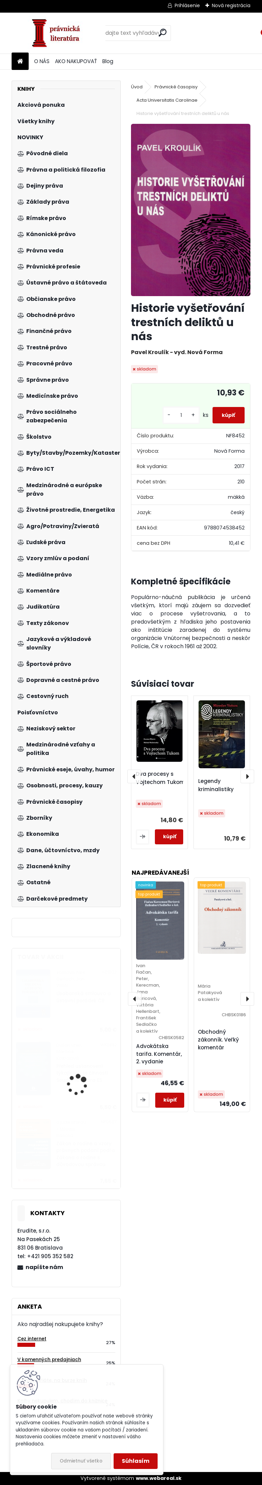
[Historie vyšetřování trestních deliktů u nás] (190, 210)
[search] (162, 33)
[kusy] (171, 415)
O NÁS (41, 61)
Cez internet (31, 1339)
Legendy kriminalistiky (216, 785)
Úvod (137, 87)
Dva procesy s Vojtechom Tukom (160, 778)
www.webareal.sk (158, 1478)
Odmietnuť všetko (81, 1461)
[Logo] (58, 33)
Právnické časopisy (176, 87)
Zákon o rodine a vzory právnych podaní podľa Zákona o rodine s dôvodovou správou (85, 1154)
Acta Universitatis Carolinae (167, 100)
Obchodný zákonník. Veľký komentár (218, 1039)
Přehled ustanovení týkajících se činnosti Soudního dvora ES (82, 1073)
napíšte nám (44, 1267)
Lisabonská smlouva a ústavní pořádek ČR (83, 997)
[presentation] (134, 776)
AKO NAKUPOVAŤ (76, 61)
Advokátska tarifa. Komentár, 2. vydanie (159, 1054)
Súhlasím (135, 1461)
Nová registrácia (231, 5)
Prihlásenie (187, 5)
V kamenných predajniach (49, 1359)
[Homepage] (20, 61)
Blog (107, 61)
